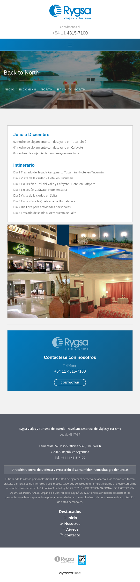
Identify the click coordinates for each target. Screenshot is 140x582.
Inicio (70, 517)
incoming (28, 89)
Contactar (70, 382)
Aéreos (70, 529)
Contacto (70, 535)
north (47, 89)
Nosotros (70, 523)
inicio (9, 89)
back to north (71, 89)
